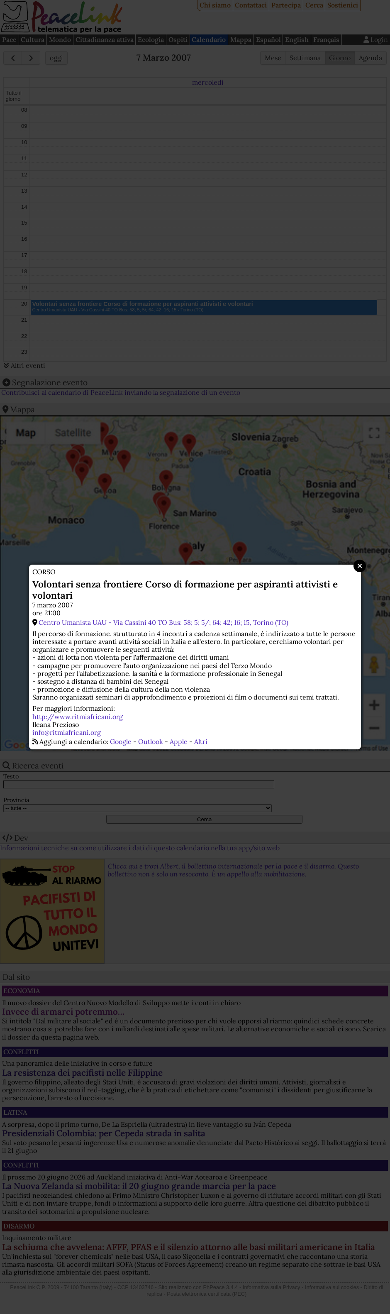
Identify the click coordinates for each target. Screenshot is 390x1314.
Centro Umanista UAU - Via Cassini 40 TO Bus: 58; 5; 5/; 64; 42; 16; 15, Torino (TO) (163, 622)
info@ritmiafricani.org (66, 732)
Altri (200, 741)
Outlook (150, 741)
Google (121, 741)
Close (359, 566)
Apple (179, 741)
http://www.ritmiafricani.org (77, 716)
